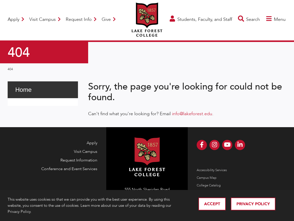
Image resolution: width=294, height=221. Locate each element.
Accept (212, 204)
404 (10, 69)
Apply (16, 19)
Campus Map (207, 177)
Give (109, 19)
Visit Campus (45, 19)
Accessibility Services (212, 170)
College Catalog (209, 185)
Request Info (81, 19)
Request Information (78, 160)
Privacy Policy (253, 204)
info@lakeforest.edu (192, 114)
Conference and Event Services (69, 169)
